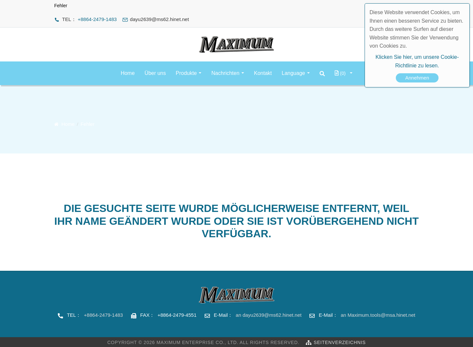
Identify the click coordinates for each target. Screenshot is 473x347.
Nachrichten (225, 73)
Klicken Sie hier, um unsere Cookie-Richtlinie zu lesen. (417, 61)
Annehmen (417, 78)
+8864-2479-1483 (97, 19)
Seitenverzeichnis (340, 342)
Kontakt (263, 73)
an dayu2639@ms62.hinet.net (269, 315)
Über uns (155, 73)
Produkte (186, 73)
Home (128, 73)
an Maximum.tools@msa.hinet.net (378, 315)
